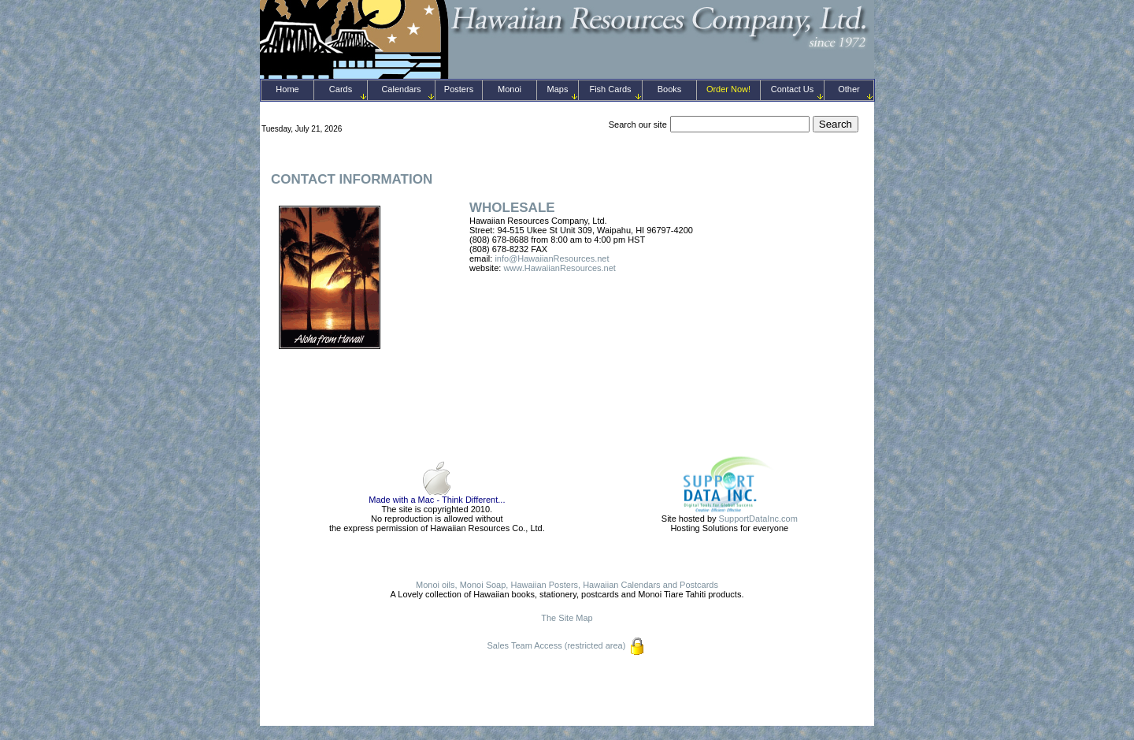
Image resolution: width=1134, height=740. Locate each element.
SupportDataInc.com (758, 518)
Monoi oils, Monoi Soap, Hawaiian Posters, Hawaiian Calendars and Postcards (567, 584)
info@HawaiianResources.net (552, 258)
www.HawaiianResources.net (559, 268)
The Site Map (566, 618)
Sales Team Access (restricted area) (556, 645)
